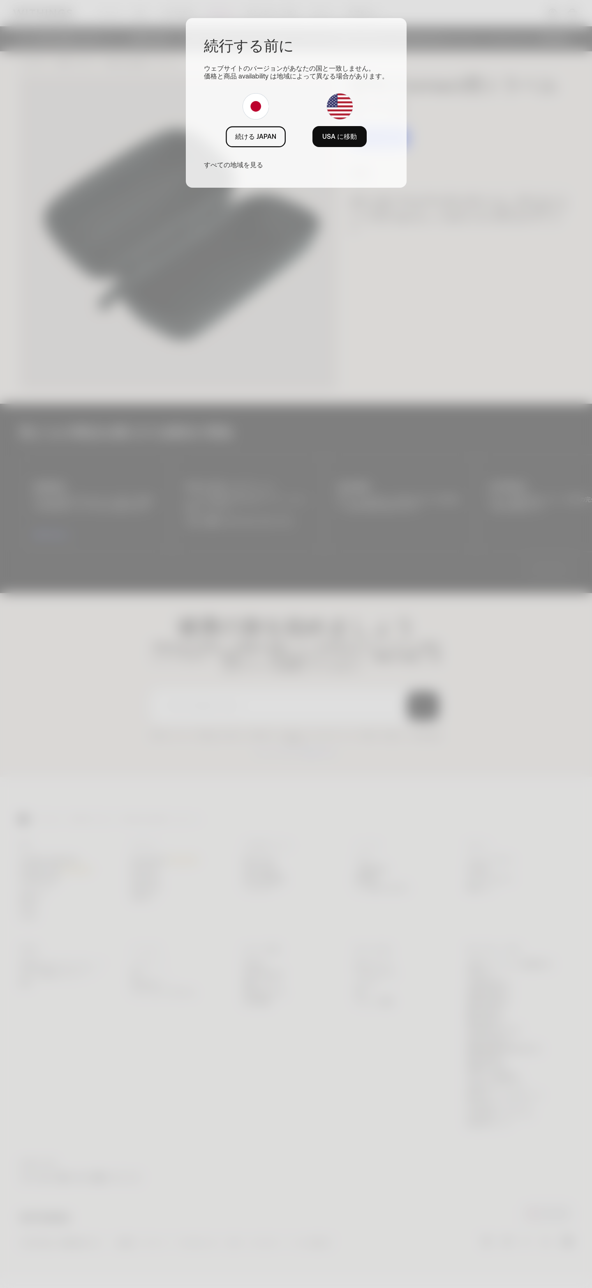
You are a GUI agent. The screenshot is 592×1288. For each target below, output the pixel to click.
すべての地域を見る (233, 164)
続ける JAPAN (255, 136)
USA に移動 (339, 136)
